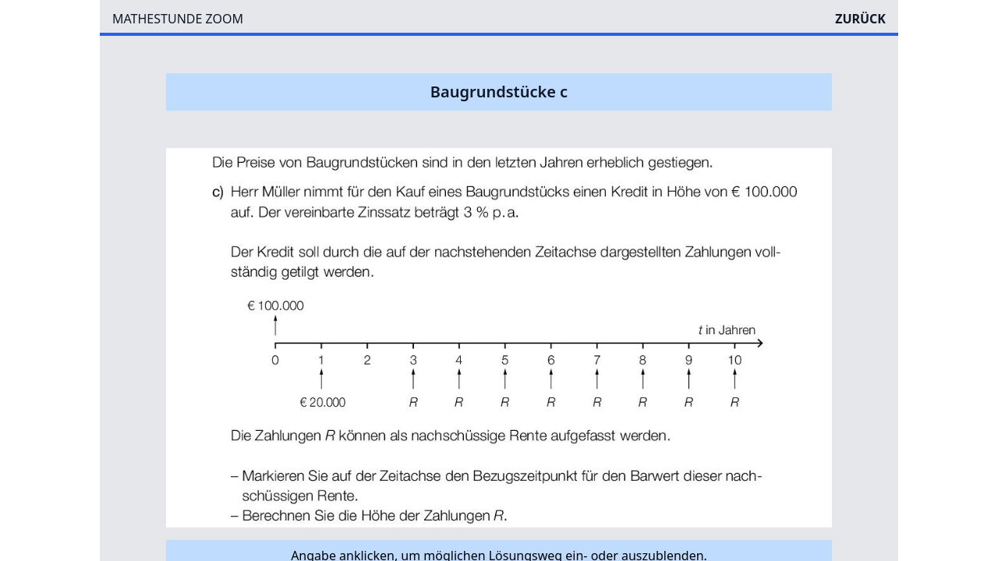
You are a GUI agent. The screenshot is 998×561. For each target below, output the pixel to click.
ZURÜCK (860, 18)
